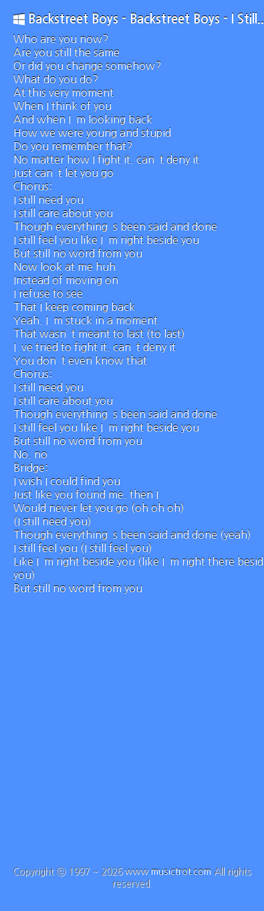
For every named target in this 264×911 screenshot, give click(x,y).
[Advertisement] (125, 733)
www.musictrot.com (168, 871)
